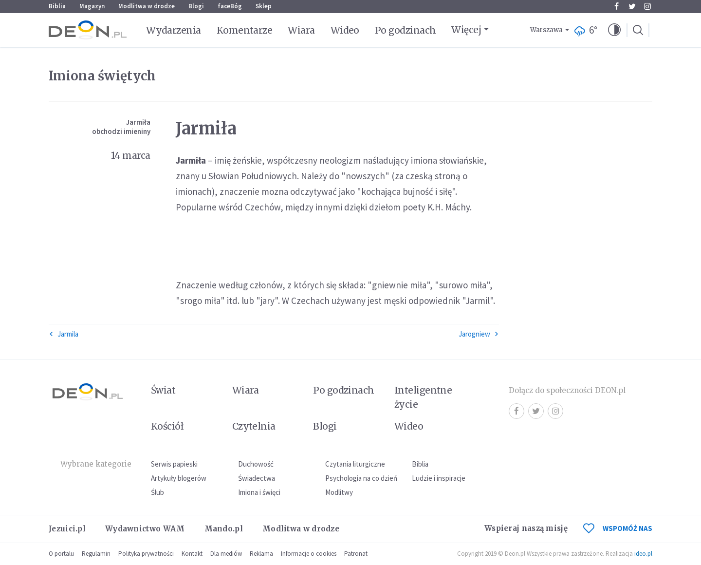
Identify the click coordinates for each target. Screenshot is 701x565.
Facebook (616, 6)
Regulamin (96, 553)
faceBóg (230, 6)
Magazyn (92, 6)
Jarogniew (479, 334)
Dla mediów (226, 553)
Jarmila (63, 334)
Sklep (264, 6)
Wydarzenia (173, 30)
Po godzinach (405, 30)
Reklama (261, 553)
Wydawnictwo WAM (145, 528)
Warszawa (546, 30)
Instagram (647, 6)
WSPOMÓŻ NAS (617, 528)
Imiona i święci (259, 492)
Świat (163, 390)
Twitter (632, 6)
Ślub (157, 492)
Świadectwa (256, 478)
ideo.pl (643, 553)
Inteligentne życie (423, 397)
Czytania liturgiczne (355, 464)
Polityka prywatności (146, 553)
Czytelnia (254, 426)
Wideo (345, 30)
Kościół (167, 426)
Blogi (196, 6)
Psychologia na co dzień (361, 478)
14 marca (130, 155)
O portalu (61, 553)
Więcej (466, 30)
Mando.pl (223, 528)
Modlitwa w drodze (146, 6)
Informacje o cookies (308, 553)
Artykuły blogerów (178, 478)
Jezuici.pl (67, 528)
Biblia (57, 6)
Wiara (301, 30)
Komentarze (245, 30)
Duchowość (256, 464)
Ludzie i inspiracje (438, 478)
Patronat (356, 553)
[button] (614, 30)
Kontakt (192, 553)
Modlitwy (339, 492)
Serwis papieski (174, 464)
